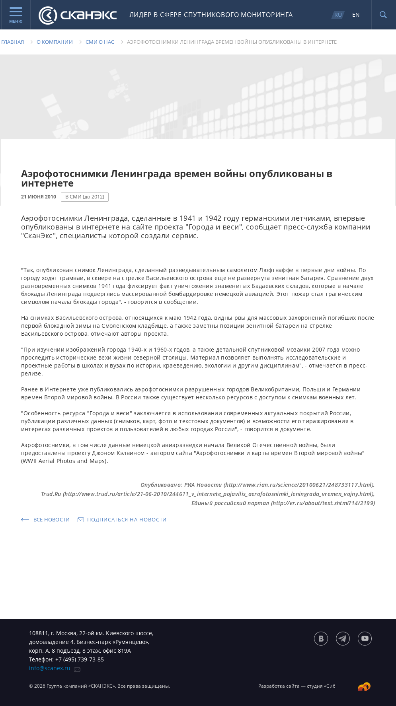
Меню (16, 15)
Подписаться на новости (127, 519)
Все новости (51, 519)
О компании (55, 41)
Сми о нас (100, 41)
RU (338, 14)
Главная (12, 41)
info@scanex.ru (49, 668)
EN (356, 14)
